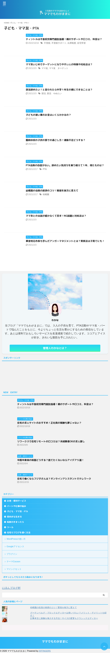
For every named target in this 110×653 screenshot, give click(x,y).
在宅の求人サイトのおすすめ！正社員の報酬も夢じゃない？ (49, 422)
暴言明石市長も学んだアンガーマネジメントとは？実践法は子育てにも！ (65, 241)
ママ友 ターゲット (58, 68)
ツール (10, 527)
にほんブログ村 (11, 587)
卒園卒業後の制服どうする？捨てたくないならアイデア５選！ (50, 460)
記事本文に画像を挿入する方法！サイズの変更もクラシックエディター (64, 618)
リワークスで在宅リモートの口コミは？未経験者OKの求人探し (51, 441)
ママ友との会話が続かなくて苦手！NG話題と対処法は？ (56, 215)
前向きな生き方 (14, 516)
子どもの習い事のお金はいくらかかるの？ (48, 115)
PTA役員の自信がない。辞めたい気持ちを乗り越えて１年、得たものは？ (65, 165)
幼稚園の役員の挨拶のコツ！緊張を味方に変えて (52, 190)
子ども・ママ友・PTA (17, 511)
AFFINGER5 (45, 651)
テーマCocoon (13, 561)
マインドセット (14, 569)
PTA (45, 169)
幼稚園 (46, 194)
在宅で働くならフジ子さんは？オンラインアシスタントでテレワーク (54, 478)
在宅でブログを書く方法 (18, 532)
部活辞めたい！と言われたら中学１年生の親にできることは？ (59, 89)
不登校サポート (58, 43)
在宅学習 (81, 43)
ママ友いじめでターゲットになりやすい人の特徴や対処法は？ (59, 64)
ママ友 (45, 68)
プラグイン (12, 554)
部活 (44, 93)
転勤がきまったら (15, 521)
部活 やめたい (54, 93)
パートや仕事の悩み (16, 506)
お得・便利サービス (16, 500)
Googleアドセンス (15, 546)
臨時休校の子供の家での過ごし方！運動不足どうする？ (55, 140)
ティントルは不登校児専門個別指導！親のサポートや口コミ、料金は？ (64, 39)
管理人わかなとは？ (55, 348)
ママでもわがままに (55, 641)
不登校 (47, 43)
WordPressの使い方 (16, 539)
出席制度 (72, 43)
